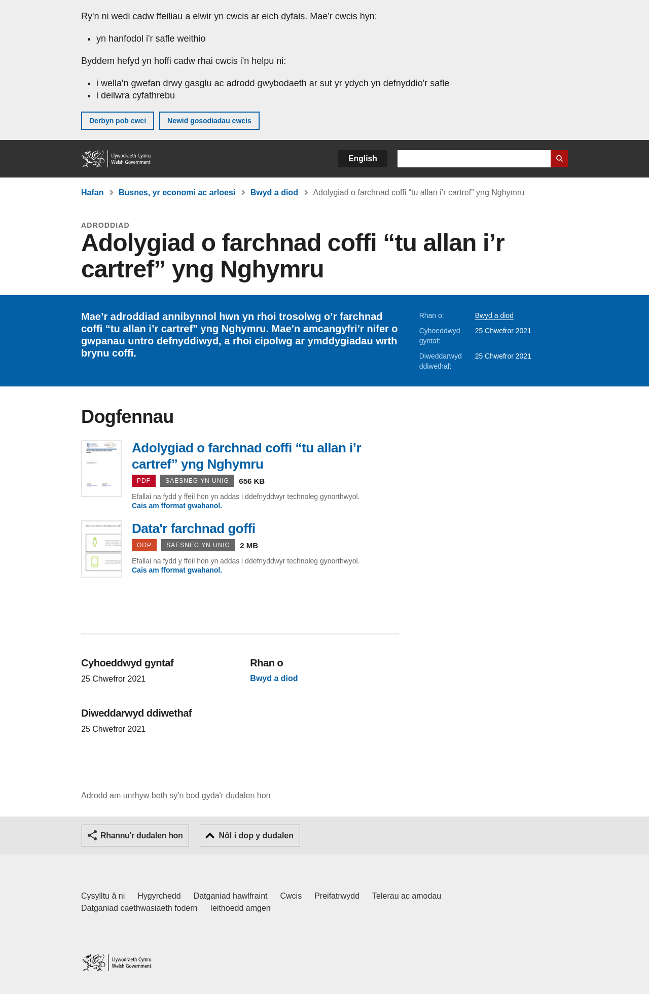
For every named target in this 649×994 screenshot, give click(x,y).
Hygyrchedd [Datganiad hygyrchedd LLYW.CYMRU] (159, 896)
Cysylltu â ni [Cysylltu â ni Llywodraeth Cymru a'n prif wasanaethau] (103, 896)
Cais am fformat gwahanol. (177, 506)
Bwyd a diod (274, 192)
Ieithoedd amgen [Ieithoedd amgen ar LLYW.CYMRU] (240, 908)
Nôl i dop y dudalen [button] (256, 835)
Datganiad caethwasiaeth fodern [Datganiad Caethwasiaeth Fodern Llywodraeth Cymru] (139, 908)
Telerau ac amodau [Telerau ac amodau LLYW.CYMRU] (406, 896)
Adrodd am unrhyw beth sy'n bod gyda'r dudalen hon (175, 795)
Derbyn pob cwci (117, 121)
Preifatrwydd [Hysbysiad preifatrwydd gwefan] (336, 896)
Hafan (92, 192)
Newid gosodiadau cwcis (209, 121)
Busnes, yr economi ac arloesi (177, 192)
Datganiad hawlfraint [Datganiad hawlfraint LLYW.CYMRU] (231, 896)
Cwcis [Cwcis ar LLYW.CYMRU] (291, 896)
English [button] (362, 158)
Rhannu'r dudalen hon (141, 835)
